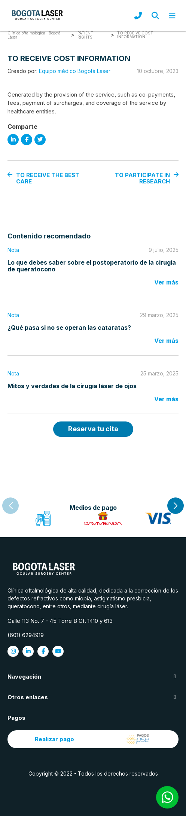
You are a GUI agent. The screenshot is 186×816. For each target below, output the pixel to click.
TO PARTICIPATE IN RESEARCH (147, 178)
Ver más (166, 282)
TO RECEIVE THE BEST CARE (43, 178)
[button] (175, 505)
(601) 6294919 (25, 635)
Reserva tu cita (93, 429)
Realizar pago (93, 739)
